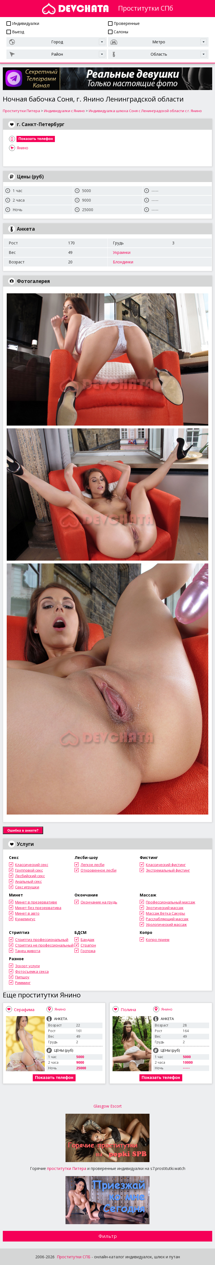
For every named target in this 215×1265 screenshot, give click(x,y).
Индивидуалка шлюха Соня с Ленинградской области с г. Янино (145, 110)
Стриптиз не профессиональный (44, 945)
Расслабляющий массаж (167, 918)
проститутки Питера (66, 1168)
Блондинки (123, 262)
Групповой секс (29, 870)
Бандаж (87, 939)
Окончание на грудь (99, 902)
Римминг (23, 982)
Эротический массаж (164, 907)
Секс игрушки (27, 886)
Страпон (88, 945)
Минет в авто (27, 913)
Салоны (118, 31)
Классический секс (31, 864)
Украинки (121, 252)
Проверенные (124, 23)
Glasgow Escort (108, 1106)
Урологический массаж (166, 924)
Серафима (24, 1009)
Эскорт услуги (27, 965)
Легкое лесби (92, 864)
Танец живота (27, 950)
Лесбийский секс (30, 875)
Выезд (15, 31)
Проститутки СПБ (73, 1256)
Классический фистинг (166, 864)
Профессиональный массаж (170, 902)
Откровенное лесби (98, 870)
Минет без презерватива (38, 907)
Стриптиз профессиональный (41, 939)
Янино (22, 147)
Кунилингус (25, 918)
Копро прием (157, 939)
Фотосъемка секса (32, 971)
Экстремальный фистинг (168, 870)
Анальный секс (28, 881)
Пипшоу (22, 977)
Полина (128, 1009)
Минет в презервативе (36, 902)
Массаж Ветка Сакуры (165, 913)
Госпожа (88, 950)
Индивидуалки (22, 23)
